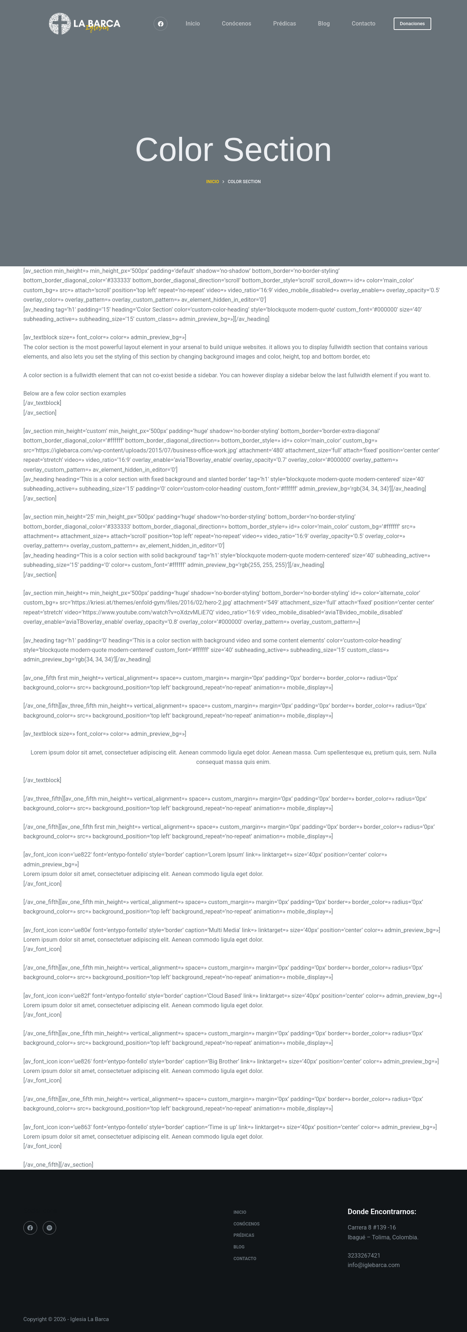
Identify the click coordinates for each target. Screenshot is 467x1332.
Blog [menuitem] (324, 23)
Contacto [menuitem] (363, 23)
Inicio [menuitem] (193, 23)
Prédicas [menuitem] (284, 23)
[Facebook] (160, 24)
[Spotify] (50, 1228)
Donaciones (412, 23)
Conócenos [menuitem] (236, 23)
